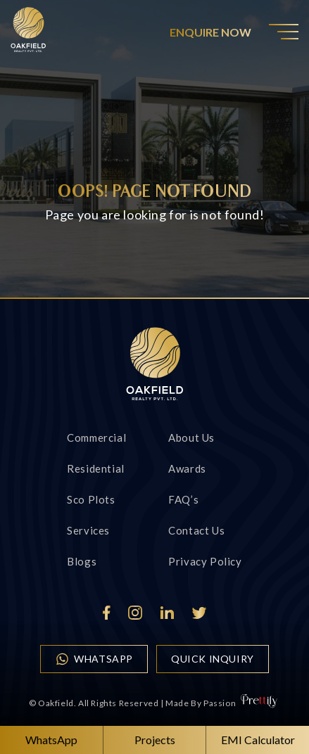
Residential (96, 468)
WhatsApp (94, 659)
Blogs (81, 561)
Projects (154, 739)
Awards (187, 468)
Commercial (96, 437)
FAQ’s (183, 499)
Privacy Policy (204, 561)
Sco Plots (91, 499)
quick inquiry (212, 659)
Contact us (196, 530)
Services (88, 530)
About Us (191, 437)
